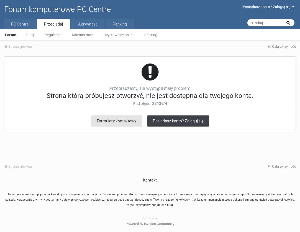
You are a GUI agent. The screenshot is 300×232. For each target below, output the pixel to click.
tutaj (170, 205)
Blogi (30, 35)
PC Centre (20, 24)
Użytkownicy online (119, 35)
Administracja (82, 35)
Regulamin (53, 35)
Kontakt (150, 180)
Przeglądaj (53, 24)
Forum (10, 35)
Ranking (150, 35)
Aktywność (88, 24)
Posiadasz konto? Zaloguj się (268, 7)
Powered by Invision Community (150, 224)
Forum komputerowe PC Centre (57, 9)
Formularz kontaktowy (116, 121)
